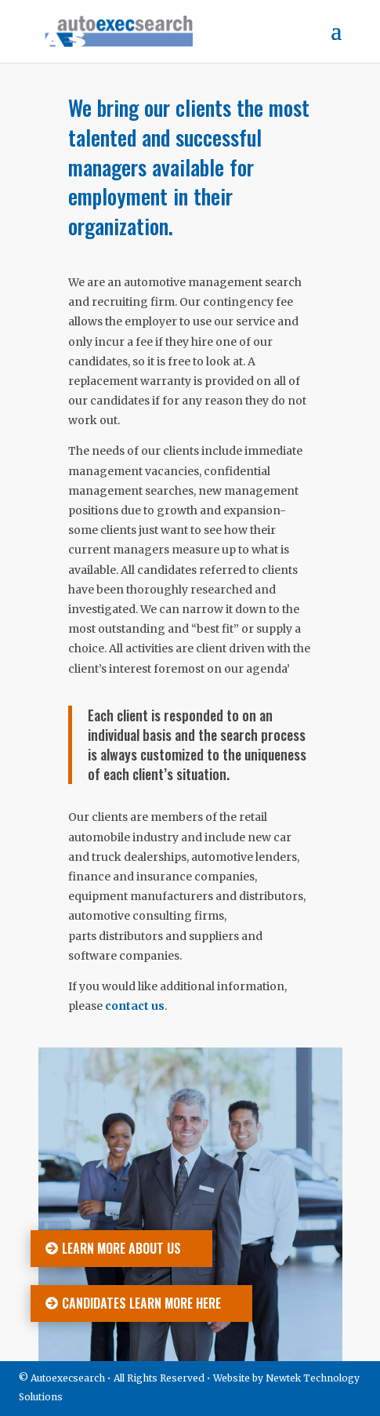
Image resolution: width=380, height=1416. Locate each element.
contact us (135, 1006)
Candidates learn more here (141, 1303)
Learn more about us (121, 1248)
